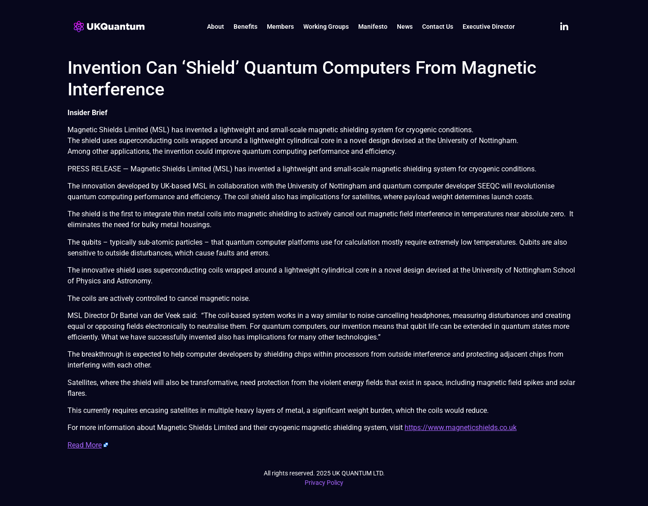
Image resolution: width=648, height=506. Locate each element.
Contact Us (437, 26)
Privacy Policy (324, 482)
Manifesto (372, 26)
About (215, 26)
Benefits (245, 26)
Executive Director (489, 26)
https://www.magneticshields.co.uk (461, 427)
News (405, 26)
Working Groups (326, 26)
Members (280, 26)
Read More (85, 445)
